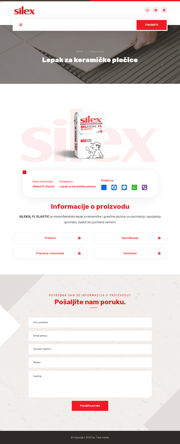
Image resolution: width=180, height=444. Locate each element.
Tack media (102, 437)
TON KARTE (151, 24)
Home (80, 51)
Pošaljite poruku (90, 405)
